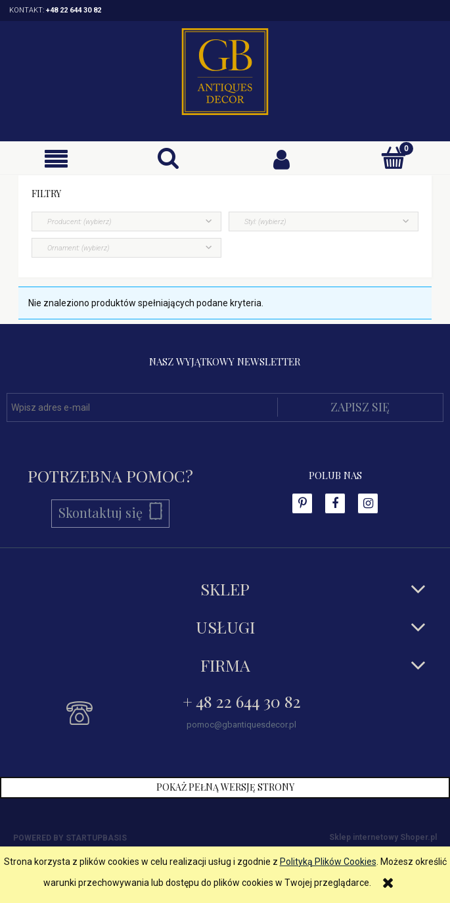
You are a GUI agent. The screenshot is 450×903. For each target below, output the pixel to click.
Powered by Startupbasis (70, 838)
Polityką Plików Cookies (328, 861)
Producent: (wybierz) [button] (79, 222)
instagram (367, 503)
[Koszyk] (394, 158)
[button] (56, 158)
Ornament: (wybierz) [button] (78, 248)
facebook (302, 503)
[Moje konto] (281, 158)
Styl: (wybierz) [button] (265, 222)
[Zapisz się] (360, 407)
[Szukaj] (168, 158)
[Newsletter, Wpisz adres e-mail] (142, 407)
